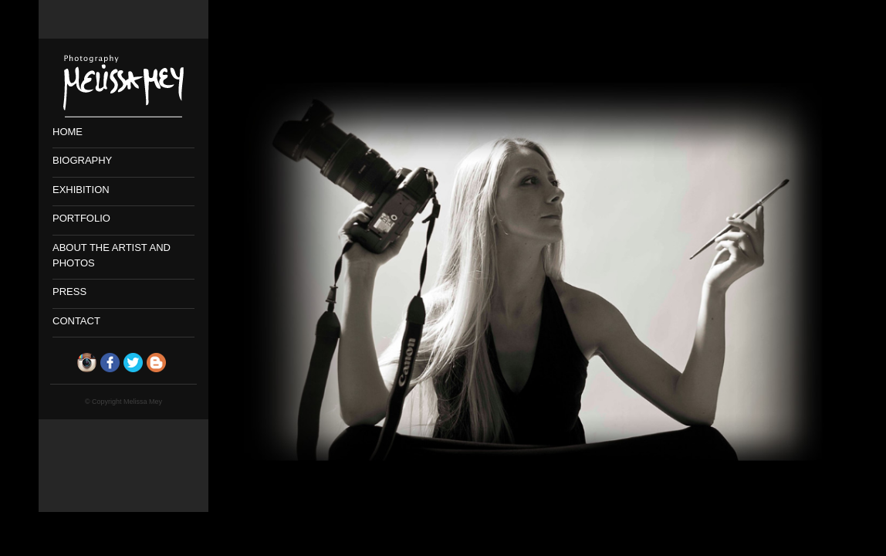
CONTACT (76, 321)
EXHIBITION (81, 189)
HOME (67, 131)
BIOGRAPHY (82, 160)
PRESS (69, 291)
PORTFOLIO (81, 218)
